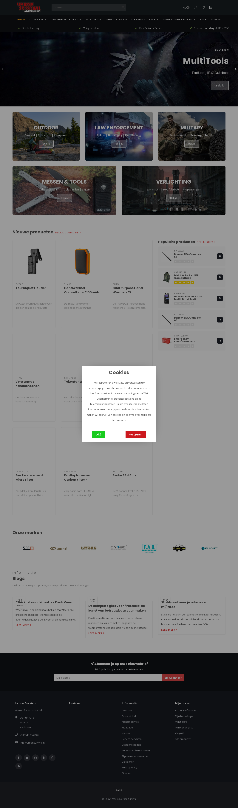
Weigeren (135, 434)
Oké (98, 434)
